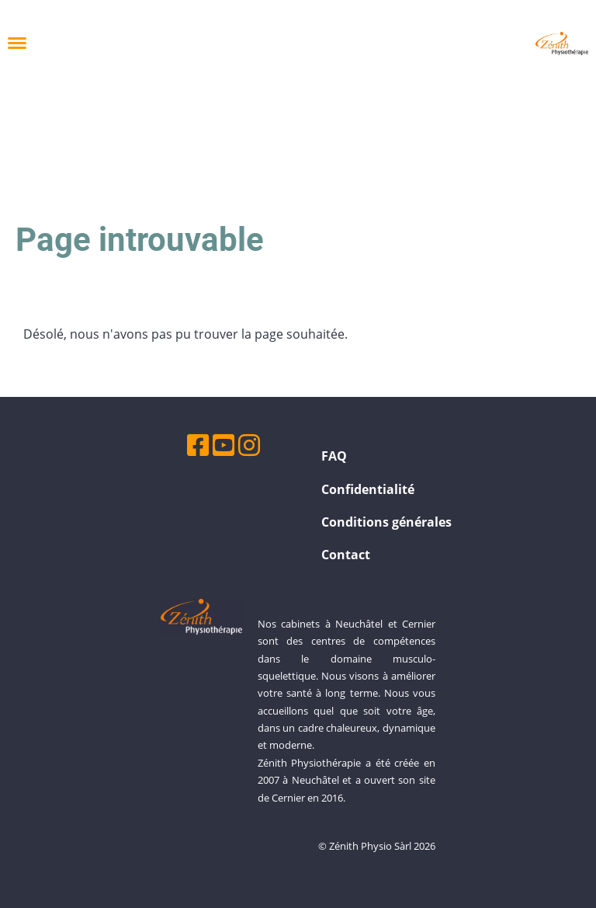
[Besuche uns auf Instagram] (249, 444)
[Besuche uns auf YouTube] (223, 444)
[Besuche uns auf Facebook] (198, 444)
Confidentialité (367, 489)
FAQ (334, 455)
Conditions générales (386, 522)
